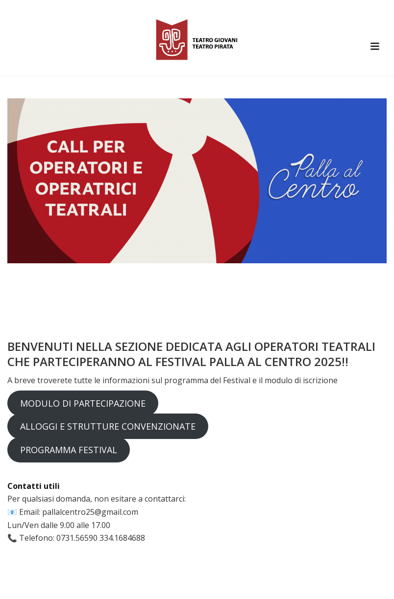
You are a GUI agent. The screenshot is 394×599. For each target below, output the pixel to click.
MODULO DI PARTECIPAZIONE (83, 403)
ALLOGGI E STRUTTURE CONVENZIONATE (108, 426)
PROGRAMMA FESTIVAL (68, 450)
